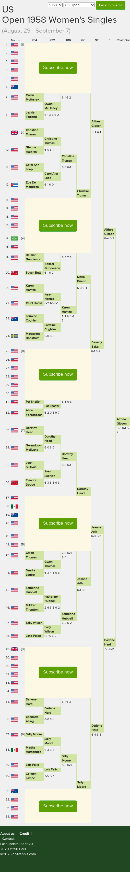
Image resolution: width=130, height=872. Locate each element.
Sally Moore (34, 734)
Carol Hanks (34, 303)
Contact (8, 839)
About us (7, 834)
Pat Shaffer (33, 401)
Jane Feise (33, 636)
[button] (58, 68)
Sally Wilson (34, 623)
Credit (24, 834)
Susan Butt (33, 272)
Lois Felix (32, 765)
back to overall (110, 5)
